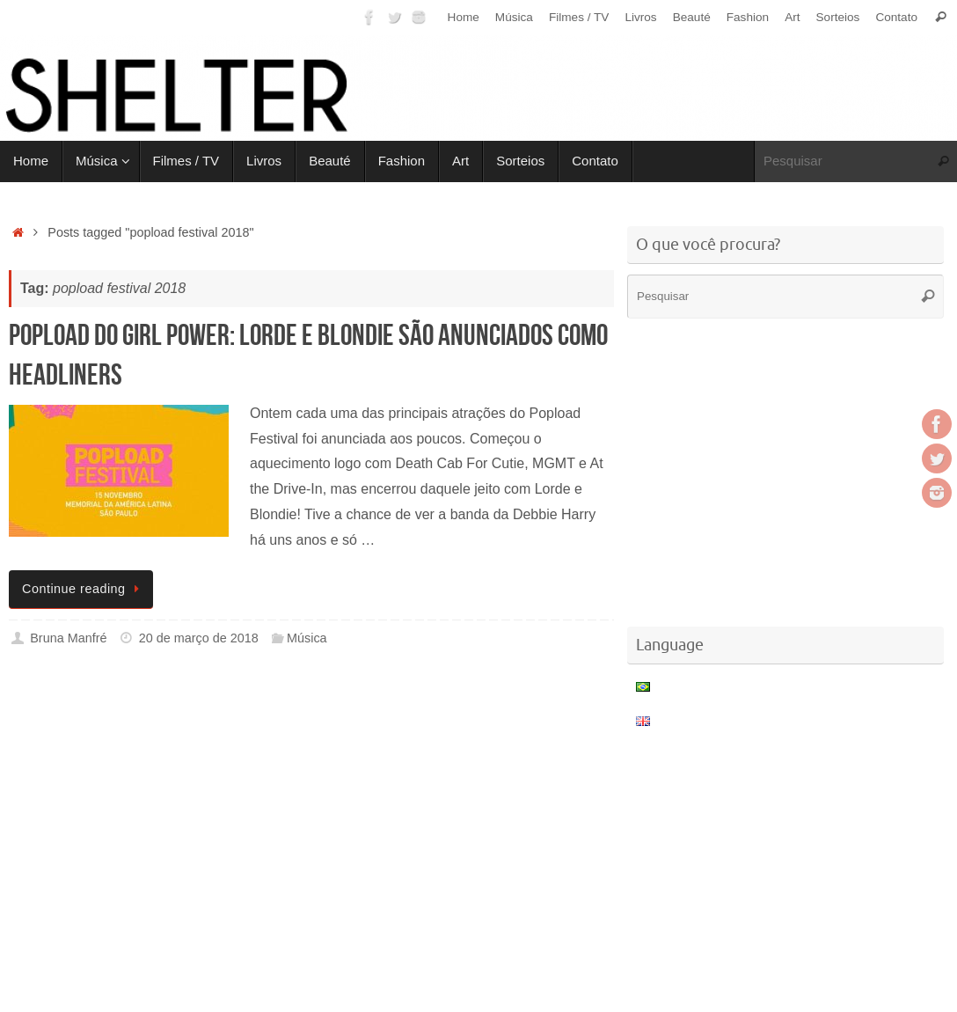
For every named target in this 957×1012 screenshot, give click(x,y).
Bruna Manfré (68, 638)
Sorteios (838, 17)
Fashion (748, 17)
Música (514, 17)
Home (463, 17)
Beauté (692, 17)
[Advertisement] (329, 733)
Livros (640, 17)
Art (792, 17)
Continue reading (84, 589)
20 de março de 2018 (199, 638)
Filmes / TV (579, 17)
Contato (896, 17)
